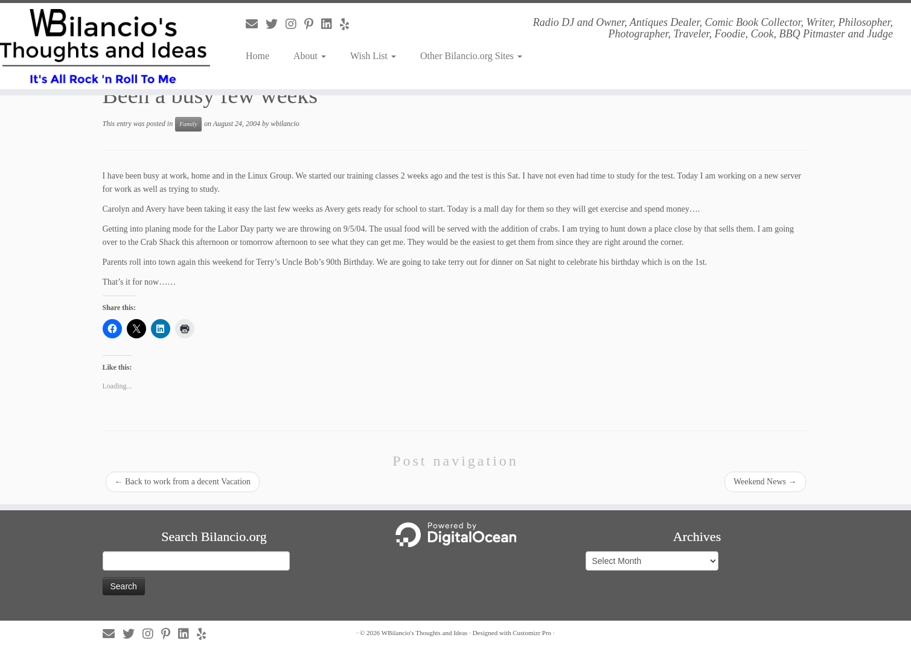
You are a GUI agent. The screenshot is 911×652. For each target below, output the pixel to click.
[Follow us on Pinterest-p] (312, 24)
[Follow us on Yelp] (348, 24)
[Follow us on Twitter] (276, 24)
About (309, 56)
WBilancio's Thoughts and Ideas (425, 632)
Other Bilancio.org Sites (471, 56)
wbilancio (284, 123)
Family (188, 124)
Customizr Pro (532, 632)
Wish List (373, 56)
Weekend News (765, 481)
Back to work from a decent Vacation (183, 481)
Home (257, 56)
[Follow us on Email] (256, 24)
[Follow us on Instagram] (295, 24)
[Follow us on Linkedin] (330, 24)
